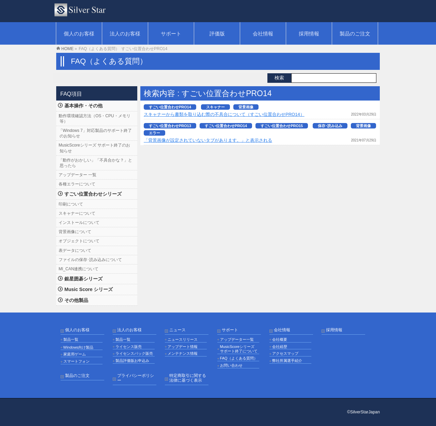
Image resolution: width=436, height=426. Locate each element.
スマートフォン (76, 361)
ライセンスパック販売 (134, 353)
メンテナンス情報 (183, 353)
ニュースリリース (183, 339)
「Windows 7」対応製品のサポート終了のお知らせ (95, 133)
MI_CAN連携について (78, 269)
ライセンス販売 (128, 347)
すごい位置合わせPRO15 (282, 126)
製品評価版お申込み (132, 361)
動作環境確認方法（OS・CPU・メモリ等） (94, 118)
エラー (154, 133)
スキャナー (215, 107)
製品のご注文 (77, 376)
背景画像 (245, 107)
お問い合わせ (231, 365)
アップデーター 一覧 (77, 174)
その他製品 (76, 300)
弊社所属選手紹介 (287, 361)
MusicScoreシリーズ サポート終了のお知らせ (94, 148)
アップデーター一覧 (237, 339)
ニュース (177, 330)
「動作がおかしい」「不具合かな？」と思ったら (95, 163)
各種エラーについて (77, 184)
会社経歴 (279, 347)
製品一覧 (70, 339)
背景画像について (75, 231)
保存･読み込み (330, 126)
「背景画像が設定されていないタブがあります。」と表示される (208, 140)
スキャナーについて (77, 213)
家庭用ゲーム (74, 354)
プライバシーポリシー (135, 378)
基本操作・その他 (83, 105)
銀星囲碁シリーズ (83, 279)
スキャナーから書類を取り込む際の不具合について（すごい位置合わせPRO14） (224, 114)
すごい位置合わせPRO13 (170, 126)
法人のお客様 (129, 330)
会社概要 (279, 339)
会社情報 (282, 330)
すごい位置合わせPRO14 (170, 107)
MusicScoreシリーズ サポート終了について (239, 349)
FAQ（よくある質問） (239, 358)
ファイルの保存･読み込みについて (90, 259)
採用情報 (334, 330)
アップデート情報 (183, 347)
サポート (230, 330)
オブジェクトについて (79, 241)
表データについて (75, 250)
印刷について (71, 204)
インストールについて (79, 222)
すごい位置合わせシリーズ (93, 194)
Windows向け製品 (78, 347)
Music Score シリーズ (88, 289)
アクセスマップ (285, 353)
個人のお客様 (77, 330)
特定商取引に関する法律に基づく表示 (187, 378)
